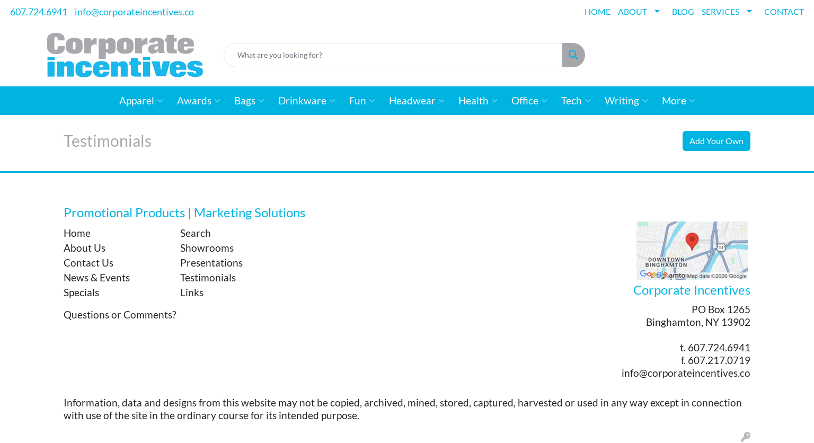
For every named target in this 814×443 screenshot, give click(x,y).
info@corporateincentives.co (134, 11)
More (678, 100)
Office (529, 100)
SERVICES (720, 11)
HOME (597, 11)
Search (195, 233)
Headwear (417, 100)
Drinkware (306, 100)
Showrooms (207, 248)
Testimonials (208, 277)
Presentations (211, 263)
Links (192, 292)
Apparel (141, 100)
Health (478, 100)
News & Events (97, 277)
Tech (576, 100)
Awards (198, 100)
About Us (84, 248)
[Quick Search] (393, 55)
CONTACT (784, 11)
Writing (626, 100)
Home (77, 233)
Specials (81, 292)
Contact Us (88, 263)
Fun (362, 100)
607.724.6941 (38, 11)
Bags (249, 100)
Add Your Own (716, 141)
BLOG (683, 11)
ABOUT (632, 11)
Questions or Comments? (120, 315)
